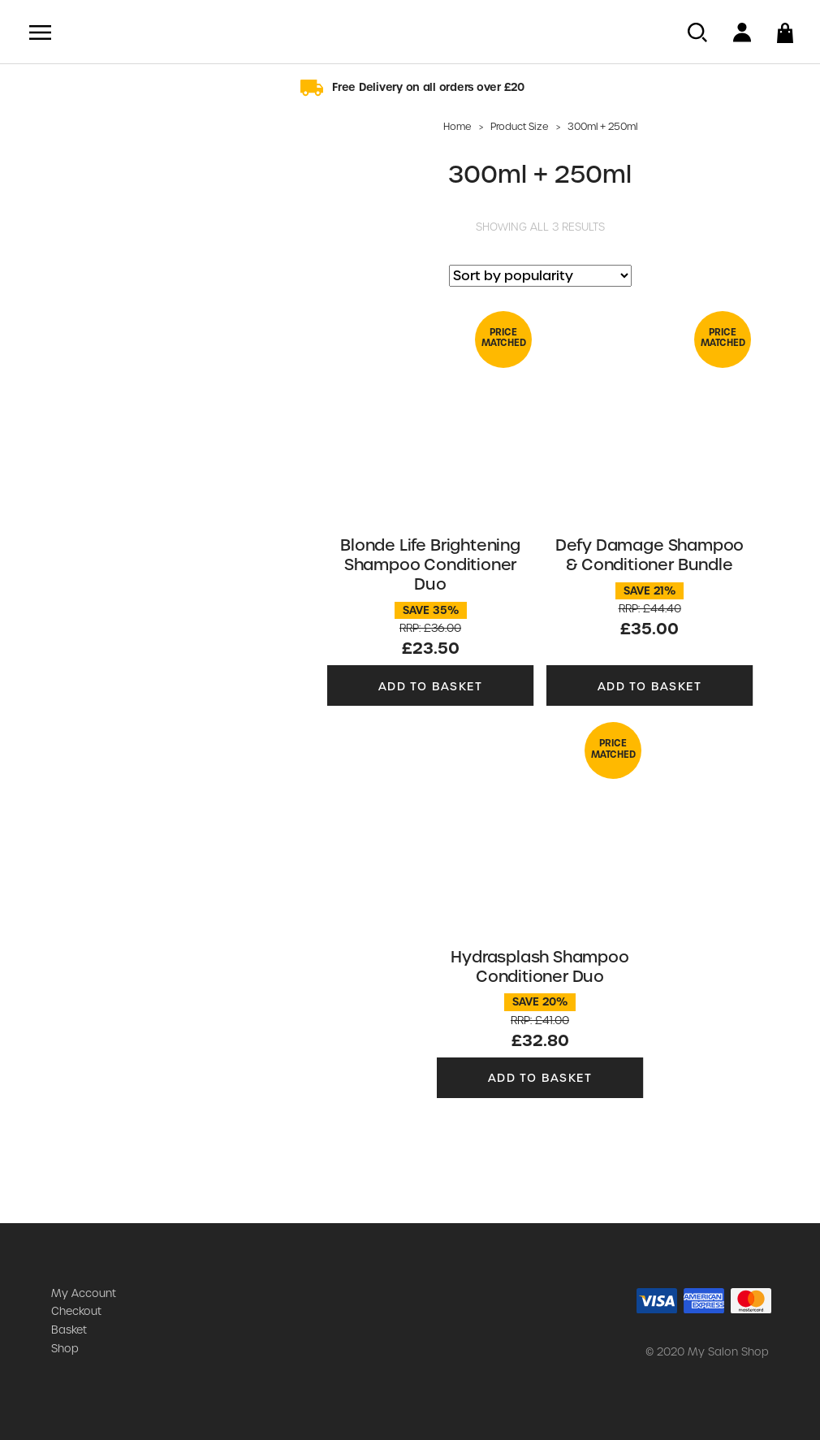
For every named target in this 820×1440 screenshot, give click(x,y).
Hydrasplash (66, 237)
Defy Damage (69, 197)
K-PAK (46, 277)
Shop (65, 1348)
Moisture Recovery (84, 317)
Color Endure (67, 177)
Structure (56, 377)
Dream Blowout (74, 217)
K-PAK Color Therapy (89, 297)
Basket (69, 1330)
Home (457, 126)
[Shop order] (540, 276)
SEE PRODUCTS (130, 541)
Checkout (76, 1311)
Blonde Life (61, 157)
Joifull (45, 257)
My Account (83, 1293)
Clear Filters (130, 580)
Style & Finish (67, 337)
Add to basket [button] (430, 685)
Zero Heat (57, 356)
